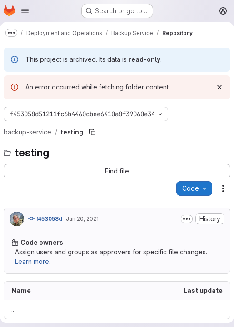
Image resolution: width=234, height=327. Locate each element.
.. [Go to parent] (12, 309)
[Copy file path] (92, 132)
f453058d (45, 218)
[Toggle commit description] (187, 219)
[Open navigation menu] (25, 11)
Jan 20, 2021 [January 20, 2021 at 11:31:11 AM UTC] (82, 218)
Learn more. (32, 261)
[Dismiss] (219, 87)
